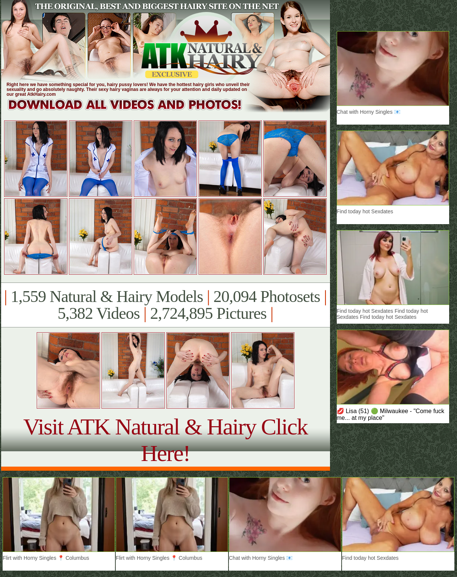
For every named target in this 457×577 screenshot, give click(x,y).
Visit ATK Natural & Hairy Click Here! (165, 440)
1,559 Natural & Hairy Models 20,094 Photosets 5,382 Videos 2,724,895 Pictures (165, 305)
